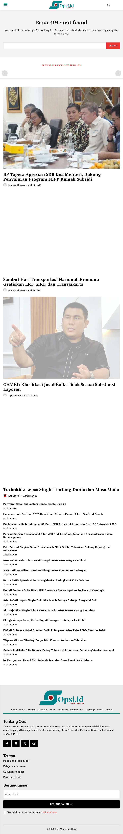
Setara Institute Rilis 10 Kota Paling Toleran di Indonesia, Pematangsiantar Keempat (58, 650)
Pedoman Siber (49, 812)
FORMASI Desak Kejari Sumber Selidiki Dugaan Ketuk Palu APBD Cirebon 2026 (54, 630)
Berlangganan (61, 804)
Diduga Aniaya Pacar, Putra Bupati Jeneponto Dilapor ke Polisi (44, 620)
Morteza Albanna (16, 185)
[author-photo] (5, 185)
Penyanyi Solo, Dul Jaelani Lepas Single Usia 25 (34, 504)
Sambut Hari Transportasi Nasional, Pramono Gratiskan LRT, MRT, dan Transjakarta (51, 281)
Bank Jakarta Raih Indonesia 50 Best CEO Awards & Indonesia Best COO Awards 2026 (59, 524)
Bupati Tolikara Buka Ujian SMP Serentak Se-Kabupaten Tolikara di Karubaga (53, 590)
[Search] (113, 45)
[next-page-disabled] (118, 73)
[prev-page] (5, 73)
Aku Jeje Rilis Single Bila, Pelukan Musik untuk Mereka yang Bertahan (49, 610)
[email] (61, 794)
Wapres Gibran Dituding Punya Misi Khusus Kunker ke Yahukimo (45, 640)
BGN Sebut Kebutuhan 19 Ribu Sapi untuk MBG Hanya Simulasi (44, 560)
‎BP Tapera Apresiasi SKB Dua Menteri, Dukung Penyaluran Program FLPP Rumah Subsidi (52, 176)
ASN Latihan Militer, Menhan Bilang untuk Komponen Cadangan (45, 570)
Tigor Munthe (15, 395)
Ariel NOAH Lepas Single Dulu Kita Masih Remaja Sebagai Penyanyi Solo (50, 600)
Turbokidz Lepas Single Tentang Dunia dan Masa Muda (61, 489)
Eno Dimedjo (14, 496)
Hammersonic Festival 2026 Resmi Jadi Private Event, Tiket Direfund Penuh (53, 514)
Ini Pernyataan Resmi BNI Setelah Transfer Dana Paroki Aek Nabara (47, 660)
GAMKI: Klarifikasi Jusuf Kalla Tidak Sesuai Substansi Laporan (59, 387)
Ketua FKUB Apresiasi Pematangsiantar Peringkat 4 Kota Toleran (46, 580)
